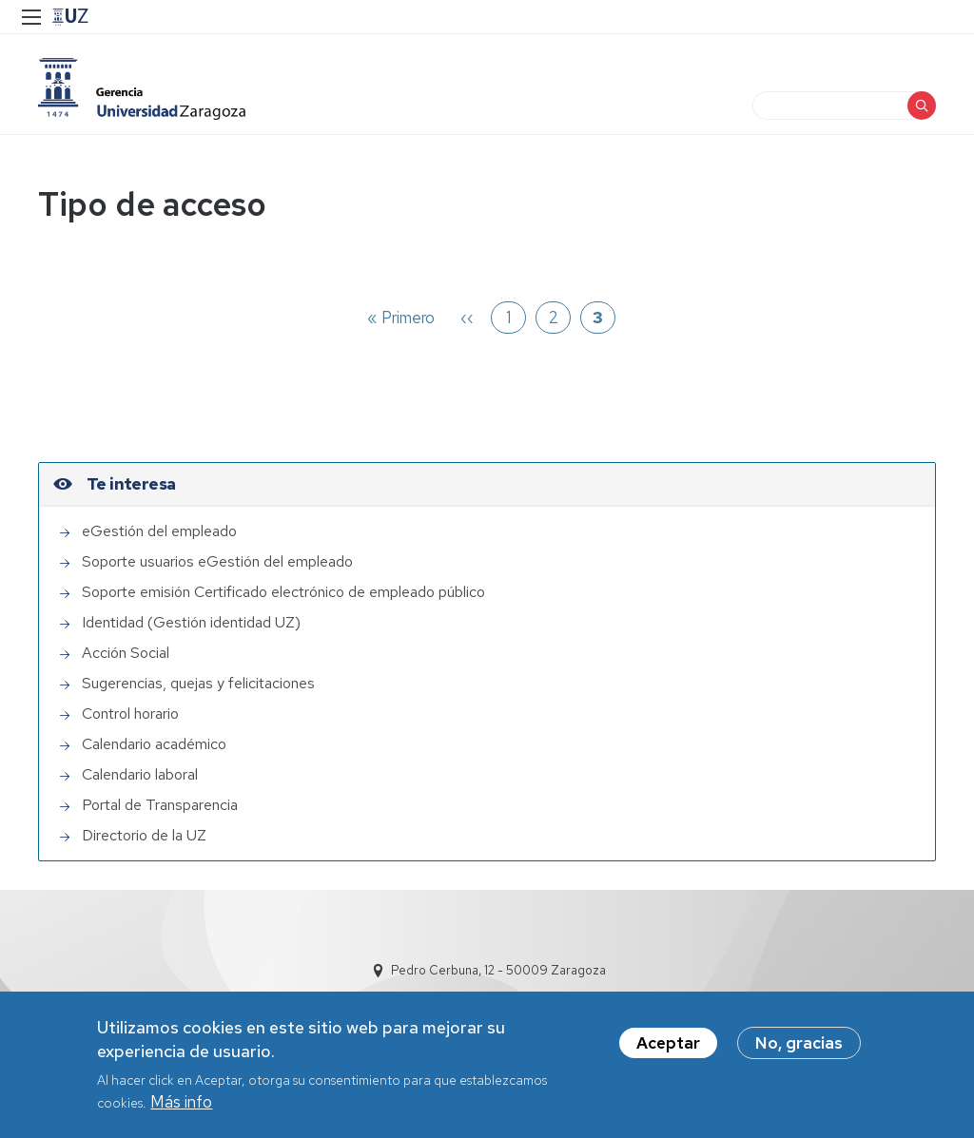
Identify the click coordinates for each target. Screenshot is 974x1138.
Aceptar (668, 1048)
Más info (181, 1107)
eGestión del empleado (159, 531)
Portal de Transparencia (160, 805)
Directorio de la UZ (144, 835)
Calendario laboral (140, 774)
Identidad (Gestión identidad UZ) (191, 622)
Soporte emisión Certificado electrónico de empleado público (283, 592)
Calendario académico (154, 744)
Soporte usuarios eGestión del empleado (217, 561)
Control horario (130, 713)
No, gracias (799, 1048)
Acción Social (125, 653)
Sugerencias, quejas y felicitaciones (198, 683)
